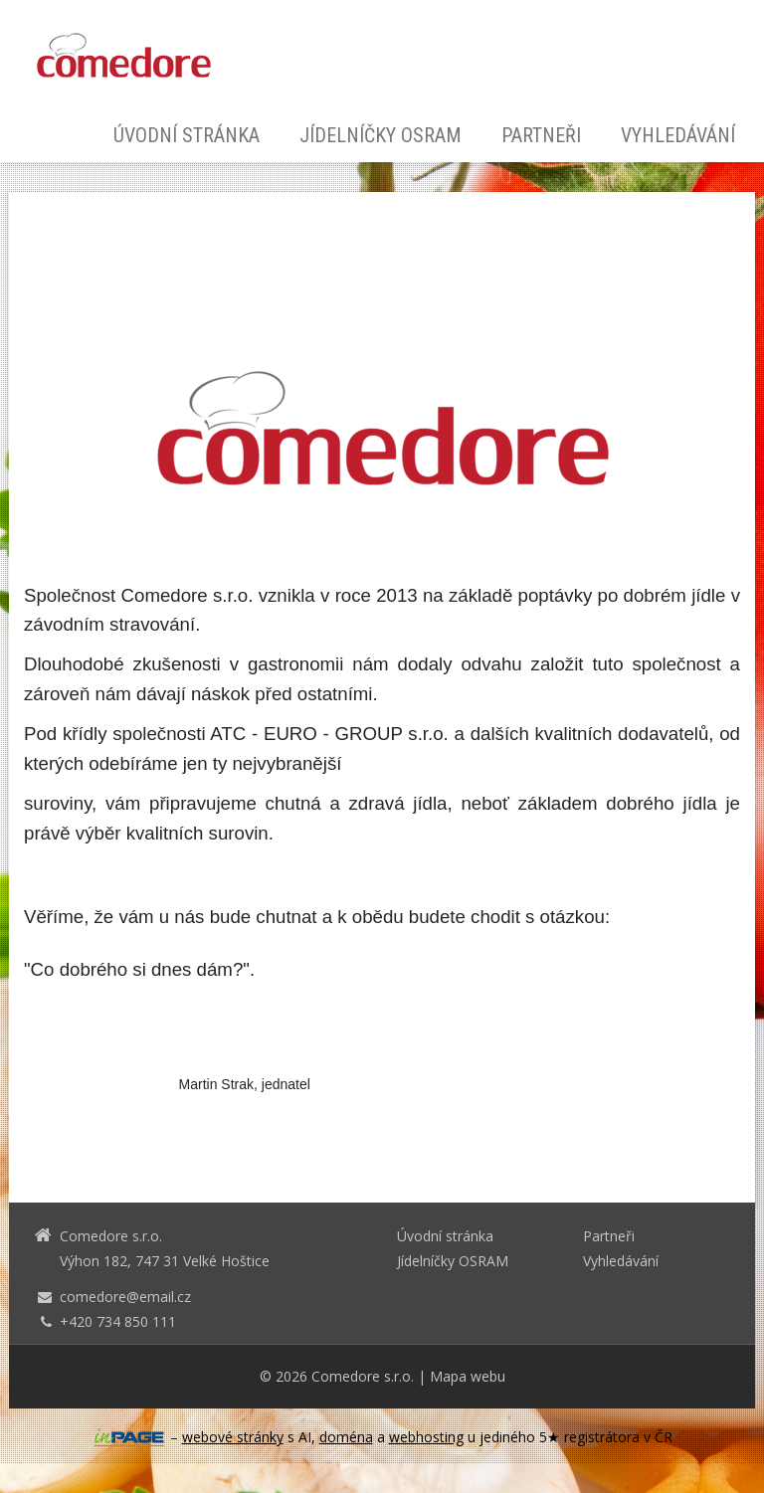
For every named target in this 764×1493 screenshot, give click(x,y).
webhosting (426, 1436)
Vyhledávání (678, 135)
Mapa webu (467, 1376)
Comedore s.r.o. (362, 1376)
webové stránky (233, 1436)
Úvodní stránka (186, 135)
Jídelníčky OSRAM (380, 135)
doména (346, 1436)
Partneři (541, 135)
